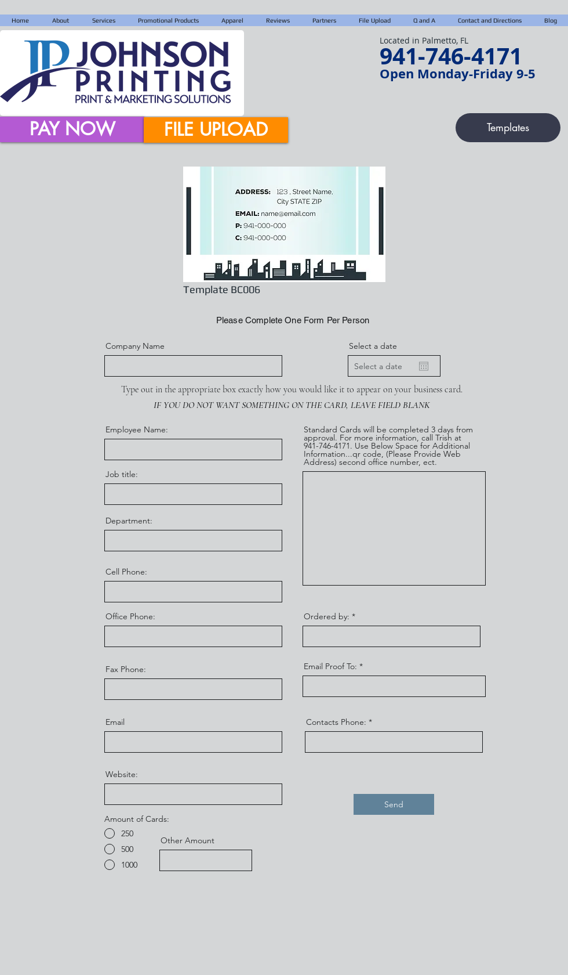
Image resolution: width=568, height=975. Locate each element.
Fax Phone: (125, 669)
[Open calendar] (423, 366)
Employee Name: (136, 429)
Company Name (135, 346)
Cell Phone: (126, 572)
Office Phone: (130, 616)
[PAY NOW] (72, 129)
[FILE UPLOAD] (216, 130)
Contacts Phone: (336, 722)
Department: (128, 521)
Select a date (373, 346)
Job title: (121, 474)
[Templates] (508, 127)
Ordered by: (326, 616)
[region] (284, 223)
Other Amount (187, 840)
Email (115, 722)
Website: (121, 774)
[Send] (394, 804)
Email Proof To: (330, 666)
